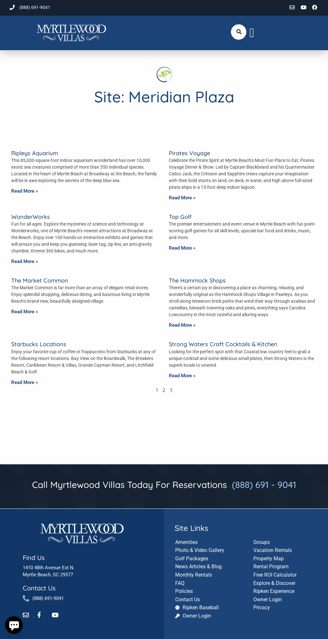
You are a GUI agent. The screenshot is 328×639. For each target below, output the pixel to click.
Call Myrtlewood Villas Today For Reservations (164, 484)
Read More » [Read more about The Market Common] (24, 312)
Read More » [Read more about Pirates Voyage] (182, 198)
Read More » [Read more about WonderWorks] (24, 261)
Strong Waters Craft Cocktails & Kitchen (223, 344)
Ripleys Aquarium (34, 153)
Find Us (34, 557)
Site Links (191, 527)
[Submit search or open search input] (239, 31)
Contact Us (39, 588)
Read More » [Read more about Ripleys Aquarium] (24, 191)
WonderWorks (30, 216)
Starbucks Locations (38, 344)
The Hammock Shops (197, 280)
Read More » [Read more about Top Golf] (182, 248)
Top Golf (180, 216)
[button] (252, 33)
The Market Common (39, 280)
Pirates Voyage (189, 153)
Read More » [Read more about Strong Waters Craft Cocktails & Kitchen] (182, 376)
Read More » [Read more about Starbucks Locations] (24, 382)
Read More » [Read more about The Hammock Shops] (182, 325)
